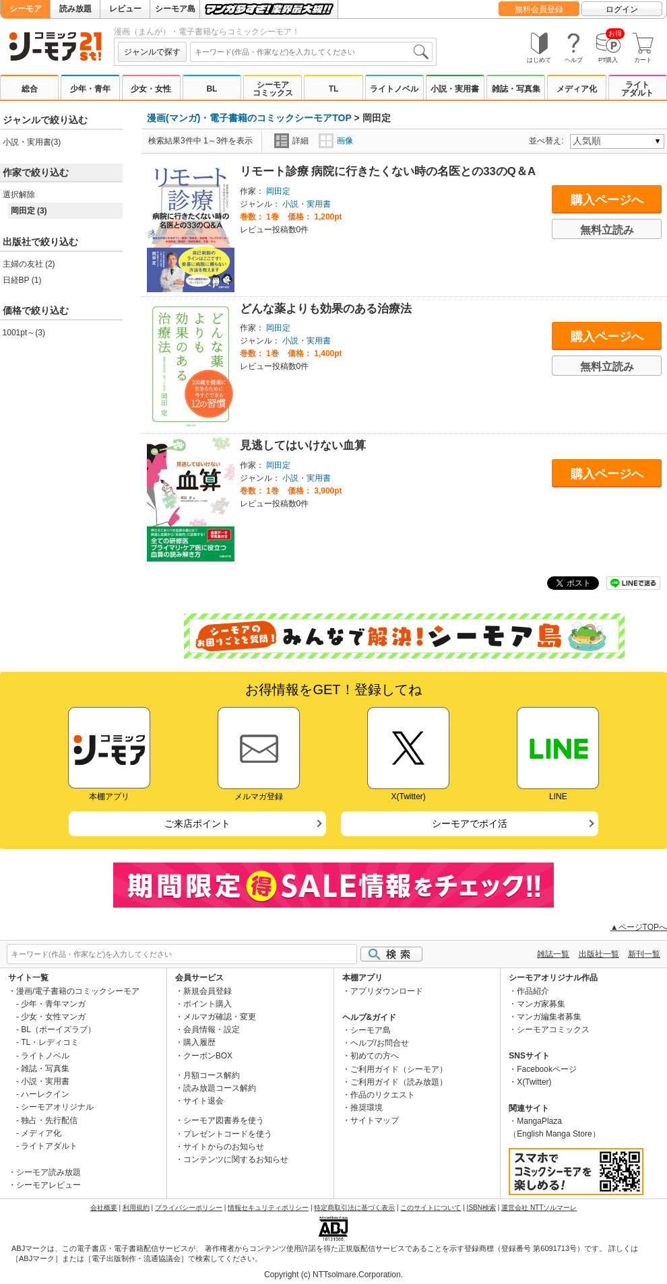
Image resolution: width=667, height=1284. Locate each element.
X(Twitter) (534, 1082)
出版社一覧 (599, 954)
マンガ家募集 (541, 1004)
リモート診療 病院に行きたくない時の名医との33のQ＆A (388, 171)
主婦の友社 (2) (29, 264)
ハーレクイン (45, 1094)
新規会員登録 (207, 991)
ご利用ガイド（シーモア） (398, 1069)
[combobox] (311, 52)
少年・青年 (90, 89)
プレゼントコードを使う (227, 1134)
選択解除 (19, 194)
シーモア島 (175, 8)
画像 (336, 140)
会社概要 (103, 1207)
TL (334, 89)
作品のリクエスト (382, 1095)
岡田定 (278, 191)
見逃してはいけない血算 (303, 445)
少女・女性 (151, 89)
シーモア (25, 8)
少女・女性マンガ (53, 1016)
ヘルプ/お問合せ (379, 1043)
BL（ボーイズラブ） (58, 1029)
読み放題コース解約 (219, 1088)
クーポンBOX (207, 1055)
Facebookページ (547, 1069)
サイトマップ (374, 1120)
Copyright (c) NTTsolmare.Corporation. (333, 1274)
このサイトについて (430, 1207)
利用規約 (136, 1207)
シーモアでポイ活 (469, 823)
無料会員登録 (539, 9)
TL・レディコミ (50, 1042)
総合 (30, 89)
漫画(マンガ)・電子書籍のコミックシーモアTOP (249, 117)
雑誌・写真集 (516, 89)
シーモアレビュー (48, 1185)
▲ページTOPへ (638, 927)
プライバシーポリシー (188, 1207)
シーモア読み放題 (48, 1172)
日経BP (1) (22, 280)
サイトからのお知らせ (223, 1146)
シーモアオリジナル (57, 1107)
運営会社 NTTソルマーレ (539, 1207)
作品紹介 (533, 991)
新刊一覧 (644, 954)
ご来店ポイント (197, 823)
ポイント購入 (207, 1004)
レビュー (125, 8)
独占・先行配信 (49, 1120)
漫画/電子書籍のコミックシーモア (77, 991)
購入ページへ (607, 200)
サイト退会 (203, 1101)
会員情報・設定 (211, 1029)
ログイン (622, 9)
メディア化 (577, 89)
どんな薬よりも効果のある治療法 (326, 308)
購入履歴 (199, 1042)
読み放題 (75, 8)
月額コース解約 (211, 1075)
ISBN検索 (481, 1207)
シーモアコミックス (273, 89)
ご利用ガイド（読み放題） (398, 1082)
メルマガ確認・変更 (219, 1016)
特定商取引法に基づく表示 (354, 1207)
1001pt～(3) (24, 332)
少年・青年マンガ (53, 1004)
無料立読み (607, 230)
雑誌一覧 (553, 954)
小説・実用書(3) (32, 142)
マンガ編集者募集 (549, 1016)
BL (211, 89)
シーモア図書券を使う (223, 1120)
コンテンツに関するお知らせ (235, 1159)
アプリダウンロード (386, 991)
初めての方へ (374, 1055)
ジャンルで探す (152, 52)
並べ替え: (548, 140)
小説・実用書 (455, 89)
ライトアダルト (637, 89)
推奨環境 (366, 1107)
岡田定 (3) (29, 210)
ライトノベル (394, 89)
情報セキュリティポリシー (268, 1207)
